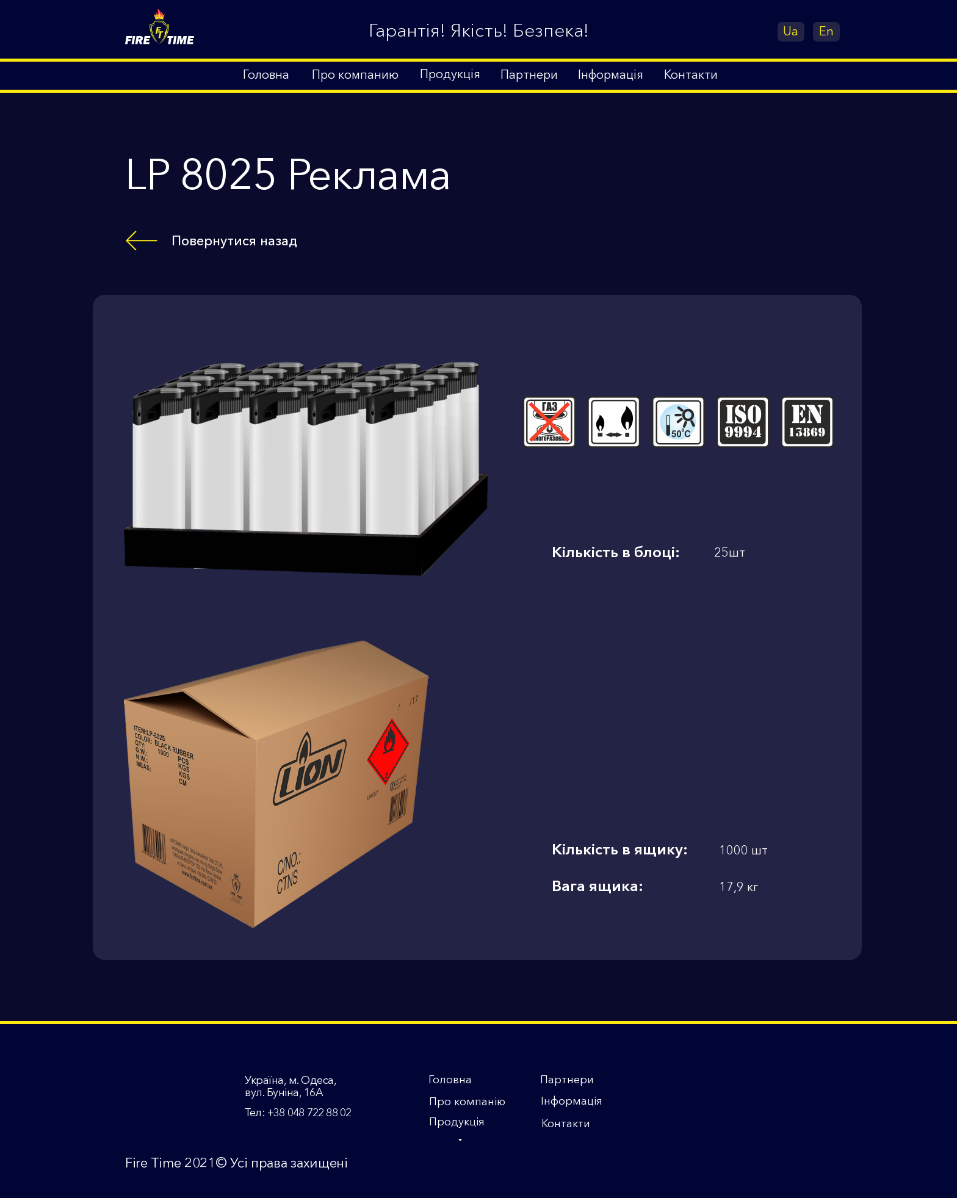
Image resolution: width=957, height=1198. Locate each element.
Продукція (457, 1121)
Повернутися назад (234, 241)
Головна (450, 1079)
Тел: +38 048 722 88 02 (297, 1112)
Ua (790, 31)
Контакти (565, 1123)
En (826, 31)
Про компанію (467, 1101)
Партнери (567, 1079)
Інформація (571, 1101)
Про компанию (355, 74)
